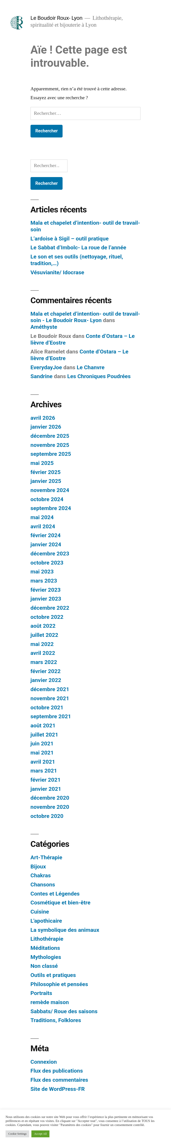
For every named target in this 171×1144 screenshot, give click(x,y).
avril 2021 (43, 762)
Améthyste (44, 327)
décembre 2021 (50, 689)
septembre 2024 (51, 508)
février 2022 (46, 671)
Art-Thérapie (46, 857)
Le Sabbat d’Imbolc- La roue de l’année (78, 247)
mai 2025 (42, 463)
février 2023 (46, 590)
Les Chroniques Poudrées (99, 376)
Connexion (44, 1062)
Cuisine (40, 911)
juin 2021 (42, 743)
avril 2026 (43, 418)
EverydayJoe (46, 367)
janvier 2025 (46, 481)
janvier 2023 (46, 598)
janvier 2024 (46, 544)
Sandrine (42, 376)
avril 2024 (43, 526)
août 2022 (43, 626)
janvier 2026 (46, 427)
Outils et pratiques (53, 975)
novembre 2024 (50, 490)
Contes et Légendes (55, 893)
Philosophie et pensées (59, 984)
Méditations (45, 948)
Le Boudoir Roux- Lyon (56, 18)
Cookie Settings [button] (17, 1134)
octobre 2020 (47, 816)
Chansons (43, 884)
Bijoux (38, 866)
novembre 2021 (50, 698)
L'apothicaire (46, 921)
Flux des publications (57, 1070)
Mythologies (46, 957)
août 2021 (43, 725)
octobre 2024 (47, 499)
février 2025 (46, 472)
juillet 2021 (44, 734)
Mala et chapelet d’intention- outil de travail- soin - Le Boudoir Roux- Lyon (85, 317)
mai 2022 (42, 644)
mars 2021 (44, 770)
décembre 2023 (50, 553)
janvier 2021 (46, 789)
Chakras (41, 875)
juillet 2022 (44, 635)
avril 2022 (43, 653)
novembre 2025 (50, 445)
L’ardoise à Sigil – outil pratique (70, 238)
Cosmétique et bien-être (60, 902)
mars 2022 (44, 662)
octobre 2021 (47, 707)
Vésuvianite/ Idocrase (57, 272)
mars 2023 (44, 580)
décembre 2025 (50, 436)
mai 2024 (42, 517)
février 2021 (46, 780)
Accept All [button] (40, 1134)
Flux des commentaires (59, 1080)
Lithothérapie (47, 939)
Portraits (41, 993)
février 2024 (46, 535)
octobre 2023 (47, 562)
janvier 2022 (46, 680)
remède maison (50, 1002)
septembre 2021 (51, 716)
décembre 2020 (50, 798)
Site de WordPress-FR (58, 1089)
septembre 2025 (51, 454)
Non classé (44, 966)
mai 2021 (42, 752)
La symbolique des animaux (65, 930)
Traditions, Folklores (56, 1020)
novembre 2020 (50, 807)
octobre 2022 (47, 617)
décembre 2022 (50, 608)
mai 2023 (42, 571)
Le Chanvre (90, 367)
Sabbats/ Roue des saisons (64, 1011)
